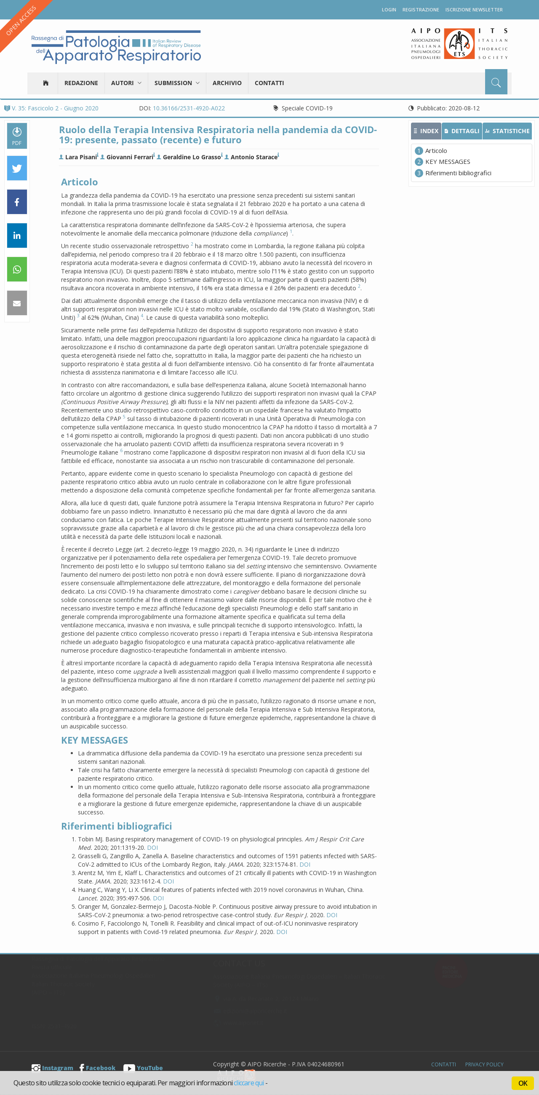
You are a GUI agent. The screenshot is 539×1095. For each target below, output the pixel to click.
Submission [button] (177, 83)
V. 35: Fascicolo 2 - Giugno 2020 (51, 108)
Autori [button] (126, 83)
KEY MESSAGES (447, 161)
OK (522, 1083)
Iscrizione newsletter (474, 9)
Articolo (436, 150)
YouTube (143, 1068)
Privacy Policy (484, 1064)
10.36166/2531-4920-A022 (189, 108)
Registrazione (421, 9)
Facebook (97, 1068)
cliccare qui (249, 1082)
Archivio (227, 83)
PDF (16, 136)
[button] (17, 168)
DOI (152, 847)
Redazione (81, 83)
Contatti (269, 83)
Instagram (52, 1068)
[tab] (426, 131)
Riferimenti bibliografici (458, 173)
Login (389, 9)
